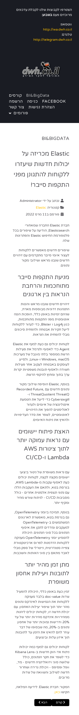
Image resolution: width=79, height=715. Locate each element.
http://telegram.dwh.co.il (52, 40)
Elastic (41, 207)
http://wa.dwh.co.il (57, 29)
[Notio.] (39, 69)
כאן (57, 692)
